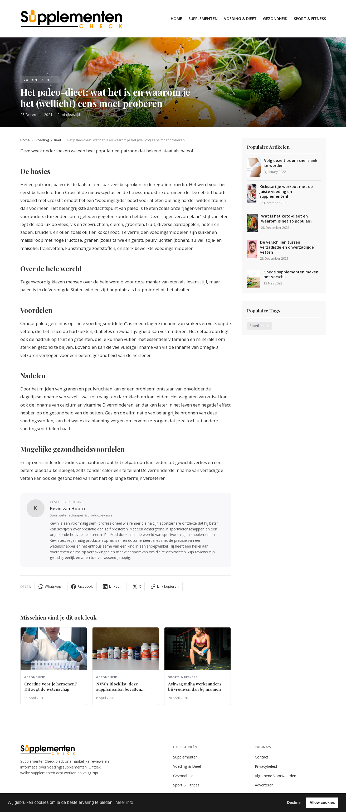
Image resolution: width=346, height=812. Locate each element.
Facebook (82, 586)
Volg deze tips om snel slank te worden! (290, 163)
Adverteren (264, 784)
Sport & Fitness (310, 18)
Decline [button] (293, 802)
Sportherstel (259, 325)
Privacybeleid (266, 766)
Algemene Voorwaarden (275, 775)
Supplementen (203, 18)
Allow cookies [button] (322, 802)
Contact (261, 757)
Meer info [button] (124, 802)
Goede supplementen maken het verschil (291, 274)
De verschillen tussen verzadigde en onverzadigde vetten (287, 247)
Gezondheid (275, 18)
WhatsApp (49, 586)
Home (176, 18)
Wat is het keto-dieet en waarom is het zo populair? (286, 219)
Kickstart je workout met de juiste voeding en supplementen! (286, 191)
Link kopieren (165, 586)
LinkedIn (113, 586)
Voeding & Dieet (240, 18)
